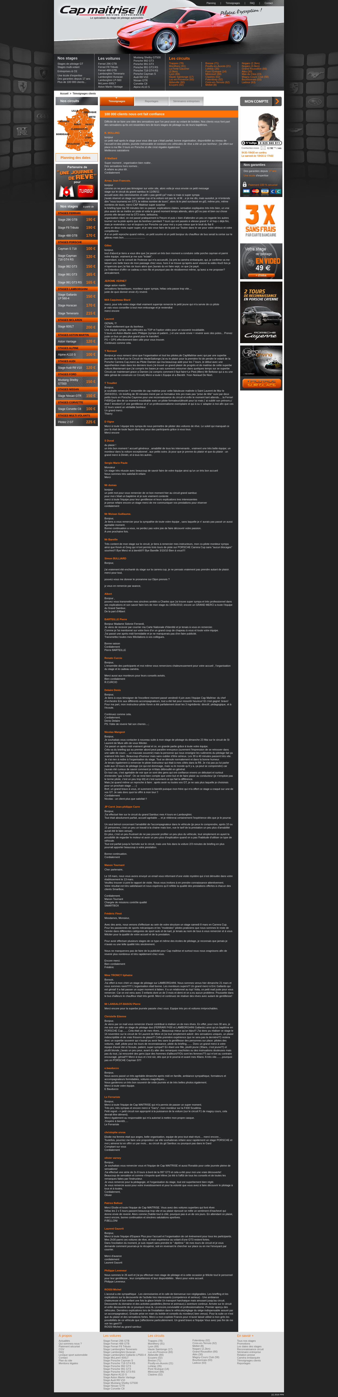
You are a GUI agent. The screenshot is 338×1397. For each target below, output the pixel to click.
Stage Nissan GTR (69, 396)
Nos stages (67, 58)
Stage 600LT (66, 326)
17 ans (272, 171)
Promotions (243, 1343)
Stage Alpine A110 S (115, 1374)
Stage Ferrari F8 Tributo (117, 1346)
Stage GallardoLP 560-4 (67, 296)
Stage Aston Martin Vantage (119, 1377)
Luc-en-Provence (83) (181, 79)
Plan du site (65, 1360)
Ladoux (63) (249, 82)
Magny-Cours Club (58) (255, 77)
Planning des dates (76, 158)
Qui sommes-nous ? (70, 1343)
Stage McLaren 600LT (116, 1357)
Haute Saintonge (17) (181, 77)
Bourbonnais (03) (251, 79)
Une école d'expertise (70, 75)
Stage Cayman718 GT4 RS (67, 257)
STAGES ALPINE (68, 348)
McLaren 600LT (107, 83)
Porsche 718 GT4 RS (146, 70)
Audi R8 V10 (141, 77)
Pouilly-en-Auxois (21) (218, 66)
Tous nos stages (246, 1340)
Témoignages (233, 3)
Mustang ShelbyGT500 (68, 381)
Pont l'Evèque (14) (216, 71)
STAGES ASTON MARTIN (73, 335)
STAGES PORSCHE (70, 242)
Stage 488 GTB (67, 235)
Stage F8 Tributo (68, 227)
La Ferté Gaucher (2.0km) (179, 70)
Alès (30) (247, 71)
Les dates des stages (249, 1346)
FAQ (252, 3)
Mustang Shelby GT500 (147, 57)
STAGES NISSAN (68, 389)
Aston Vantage (67, 341)
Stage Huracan (67, 305)
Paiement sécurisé (69, 1346)
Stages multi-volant (69, 67)
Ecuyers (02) (176, 85)
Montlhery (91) (177, 66)
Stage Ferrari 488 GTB (116, 1343)
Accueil (64, 93)
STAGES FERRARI (69, 213)
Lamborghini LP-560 (109, 80)
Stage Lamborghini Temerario (120, 1349)
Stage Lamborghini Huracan (119, 1352)
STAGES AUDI (66, 361)
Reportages (151, 101)
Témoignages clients (84, 93)
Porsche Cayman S (145, 73)
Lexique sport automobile (73, 1354)
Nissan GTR (141, 80)
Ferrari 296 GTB (107, 63)
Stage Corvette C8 (69, 409)
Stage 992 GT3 (67, 266)
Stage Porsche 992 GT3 (117, 1366)
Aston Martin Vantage (110, 86)
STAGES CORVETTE (70, 402)
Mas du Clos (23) (251, 74)
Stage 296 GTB (67, 219)
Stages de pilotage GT (70, 63)
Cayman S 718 (67, 248)
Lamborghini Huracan (110, 76)
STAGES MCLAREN (70, 320)
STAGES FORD (67, 374)
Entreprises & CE (67, 71)
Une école (249, 175)
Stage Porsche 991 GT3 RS (119, 1371)
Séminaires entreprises (186, 101)
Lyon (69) (174, 74)
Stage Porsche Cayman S (118, 1360)
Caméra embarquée (248, 1357)
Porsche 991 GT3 (144, 64)
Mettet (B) (211, 85)
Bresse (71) (212, 63)
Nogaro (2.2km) (251, 63)
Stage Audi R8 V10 (70, 367)
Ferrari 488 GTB (107, 70)
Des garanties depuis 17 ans (74, 78)
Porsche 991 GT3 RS (146, 67)
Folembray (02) (214, 79)
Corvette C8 (140, 83)
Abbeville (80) (177, 82)
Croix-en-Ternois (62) (217, 82)
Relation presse (246, 1354)
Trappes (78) (176, 63)
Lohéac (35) (212, 68)
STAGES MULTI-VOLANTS (74, 415)
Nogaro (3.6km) (251, 66)
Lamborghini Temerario (111, 73)
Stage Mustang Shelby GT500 (120, 1383)
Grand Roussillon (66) (254, 68)
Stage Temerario (68, 313)
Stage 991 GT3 (67, 274)
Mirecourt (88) (213, 74)
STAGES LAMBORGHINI (73, 289)
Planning (211, 3)
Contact (269, 3)
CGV (61, 1349)
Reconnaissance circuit (250, 1349)
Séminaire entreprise (249, 1352)
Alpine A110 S (142, 86)
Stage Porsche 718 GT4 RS (119, 1363)
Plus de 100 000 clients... (72, 82)
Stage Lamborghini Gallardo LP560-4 (124, 1354)
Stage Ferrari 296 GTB (116, 1340)
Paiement (263, 184)
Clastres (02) (212, 77)
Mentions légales (68, 1363)
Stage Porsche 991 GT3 (117, 1368)
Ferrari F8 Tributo (108, 67)
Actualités (64, 1340)
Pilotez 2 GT (65, 422)
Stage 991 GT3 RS (70, 282)
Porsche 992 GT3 (144, 60)
